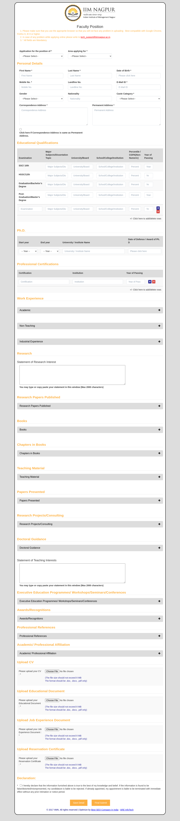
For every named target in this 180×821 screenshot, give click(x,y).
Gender (23, 93)
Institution (78, 273)
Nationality (73, 93)
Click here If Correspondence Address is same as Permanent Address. (51, 134)
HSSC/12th (24, 174)
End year (45, 242)
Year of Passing (148, 156)
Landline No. (74, 82)
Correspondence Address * (33, 105)
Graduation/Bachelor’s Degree (30, 185)
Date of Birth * (124, 70)
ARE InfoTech (127, 810)
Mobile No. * (25, 82)
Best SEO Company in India (104, 810)
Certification (25, 273)
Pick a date (159, 75)
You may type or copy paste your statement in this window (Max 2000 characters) (61, 387)
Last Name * (74, 70)
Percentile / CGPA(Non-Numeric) (135, 154)
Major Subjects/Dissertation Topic (57, 154)
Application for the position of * (35, 51)
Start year (24, 242)
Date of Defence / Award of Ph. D (144, 241)
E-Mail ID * (122, 82)
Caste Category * (125, 93)
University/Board (80, 158)
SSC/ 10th (24, 165)
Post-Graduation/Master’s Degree (29, 197)
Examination (25, 158)
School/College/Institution (109, 158)
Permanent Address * (103, 105)
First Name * (25, 70)
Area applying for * (77, 51)
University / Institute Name (76, 242)
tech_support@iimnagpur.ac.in (95, 37)
